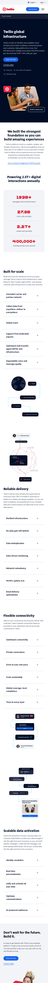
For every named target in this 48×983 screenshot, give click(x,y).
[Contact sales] (8, 65)
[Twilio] (8, 9)
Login (42, 2)
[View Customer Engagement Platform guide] (24, 163)
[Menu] (42, 9)
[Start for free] (32, 9)
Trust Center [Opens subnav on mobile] (6, 16)
